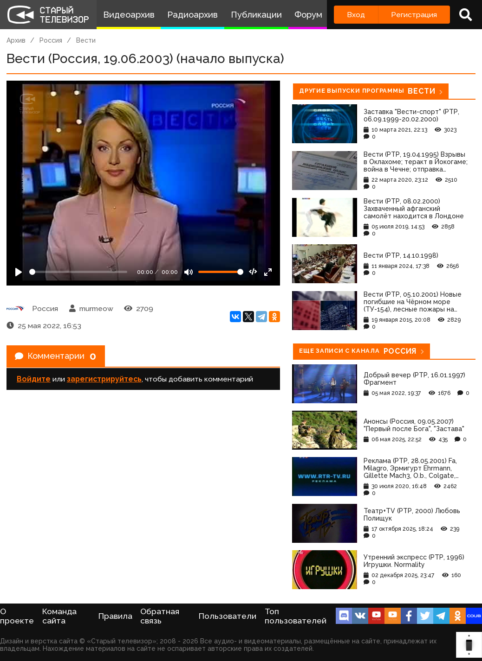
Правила (115, 616)
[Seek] (78, 271)
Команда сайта (59, 616)
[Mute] (188, 272)
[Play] (18, 272)
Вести (86, 40)
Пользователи (227, 616)
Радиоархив (192, 14)
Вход (356, 14)
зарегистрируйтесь (104, 381)
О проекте (17, 616)
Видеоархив (129, 14)
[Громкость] (220, 271)
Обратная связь (159, 616)
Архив (16, 40)
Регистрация (414, 14)
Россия (50, 40)
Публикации (256, 14)
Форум (308, 14)
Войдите (34, 381)
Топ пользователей (295, 616)
